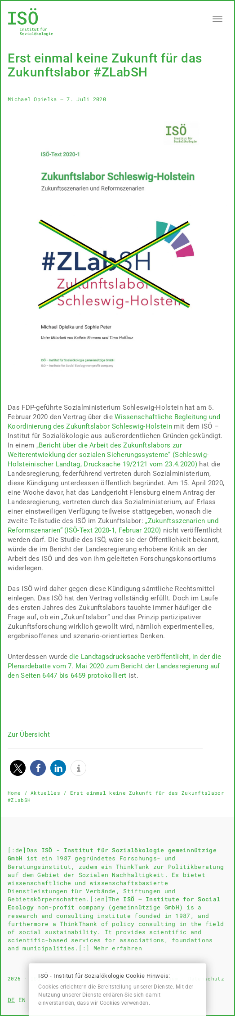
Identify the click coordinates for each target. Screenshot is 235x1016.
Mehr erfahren (117, 948)
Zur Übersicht (29, 734)
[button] (18, 768)
